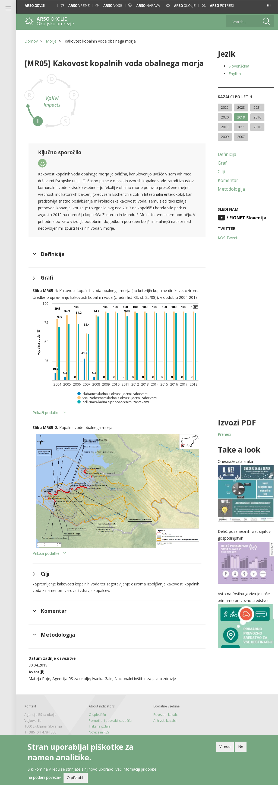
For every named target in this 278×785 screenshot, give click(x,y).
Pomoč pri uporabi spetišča (110, 720)
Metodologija (231, 189)
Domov (31, 41)
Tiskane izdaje (99, 726)
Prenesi (224, 434)
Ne (240, 746)
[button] (269, 5)
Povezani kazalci (165, 714)
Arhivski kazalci (164, 720)
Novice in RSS (99, 732)
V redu (224, 746)
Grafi (223, 163)
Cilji (221, 172)
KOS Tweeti (228, 237)
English (235, 73)
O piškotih (75, 777)
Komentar (228, 180)
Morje (51, 41)
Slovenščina (239, 66)
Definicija (227, 154)
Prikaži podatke (46, 412)
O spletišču (97, 714)
